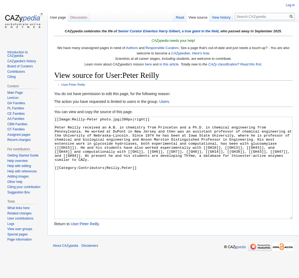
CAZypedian (180, 53)
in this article (169, 64)
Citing (11, 77)
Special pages (17, 234)
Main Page (15, 93)
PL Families (15, 108)
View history (221, 17)
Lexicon (12, 98)
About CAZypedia (65, 266)
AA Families (15, 119)
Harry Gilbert (169, 31)
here (148, 64)
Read (180, 17)
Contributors (16, 72)
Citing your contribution (23, 187)
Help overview (17, 161)
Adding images (18, 176)
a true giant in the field (200, 31)
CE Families (16, 114)
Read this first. (251, 64)
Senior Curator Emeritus (138, 31)
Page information (19, 239)
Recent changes (19, 140)
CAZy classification (222, 64)
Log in (290, 5)
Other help (14, 182)
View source (198, 17)
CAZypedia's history (21, 61)
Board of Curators (20, 66)
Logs (10, 224)
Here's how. (201, 53)
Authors (132, 48)
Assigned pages (18, 135)
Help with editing (19, 166)
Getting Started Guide (23, 155)
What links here (18, 208)
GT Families (16, 129)
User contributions (20, 218)
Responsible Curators (162, 48)
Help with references (22, 171)
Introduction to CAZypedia (17, 54)
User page (58, 17)
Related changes (19, 213)
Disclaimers (89, 266)
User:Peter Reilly (73, 84)
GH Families (16, 103)
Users (164, 101)
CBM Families (17, 124)
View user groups (19, 229)
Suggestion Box (18, 192)
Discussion (78, 17)
